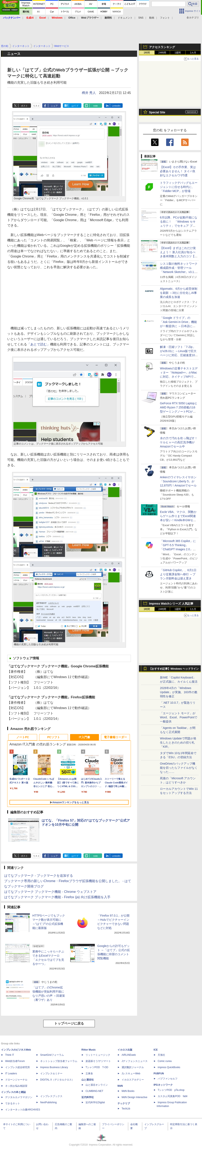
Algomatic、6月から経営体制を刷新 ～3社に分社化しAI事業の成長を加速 (178, 293)
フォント (165, 17)
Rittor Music (88, 1049)
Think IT (9, 1054)
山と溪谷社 (87, 1079)
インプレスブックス (51, 1096)
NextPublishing (48, 1102)
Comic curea (164, 1061)
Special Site (157, 112)
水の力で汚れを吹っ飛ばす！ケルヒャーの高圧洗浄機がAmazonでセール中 (178, 442)
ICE (156, 1049)
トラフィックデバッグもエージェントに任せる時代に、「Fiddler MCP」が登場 (178, 187)
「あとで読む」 (38, 344)
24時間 (162, 52)
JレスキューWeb (131, 1073)
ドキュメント (125, 17)
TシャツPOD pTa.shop (171, 1090)
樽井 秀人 (89, 93)
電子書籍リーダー (115, 737)
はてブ (75, 105)
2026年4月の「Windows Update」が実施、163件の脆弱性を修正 (178, 692)
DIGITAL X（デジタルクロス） (57, 1079)
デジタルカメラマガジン (18, 1097)
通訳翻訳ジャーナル (133, 1067)
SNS (140, 17)
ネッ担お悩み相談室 (16, 1085)
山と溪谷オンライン (97, 1084)
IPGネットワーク (163, 1084)
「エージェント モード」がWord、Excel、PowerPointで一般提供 (178, 717)
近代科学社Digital (95, 1102)
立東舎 (89, 1073)
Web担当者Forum (15, 1061)
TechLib (126, 1108)
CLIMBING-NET (94, 1091)
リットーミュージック (98, 1054)
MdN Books (128, 1091)
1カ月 (193, 52)
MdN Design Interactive (134, 1097)
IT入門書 (84, 737)
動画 (151, 17)
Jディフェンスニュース (135, 1061)
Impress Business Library (54, 1067)
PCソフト (53, 737)
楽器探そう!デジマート (98, 1061)
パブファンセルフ (167, 1078)
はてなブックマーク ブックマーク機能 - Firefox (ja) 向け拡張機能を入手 (57, 897)
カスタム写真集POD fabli (172, 1096)
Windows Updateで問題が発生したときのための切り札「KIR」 (178, 742)
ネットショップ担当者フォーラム (58, 1061)
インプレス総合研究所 (17, 1067)
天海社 (161, 1054)
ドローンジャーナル (16, 1079)
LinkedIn (116, 105)
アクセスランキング (162, 47)
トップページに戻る (69, 1023)
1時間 (147, 52)
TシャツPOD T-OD (97, 1067)
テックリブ (123, 1103)
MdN (120, 1085)
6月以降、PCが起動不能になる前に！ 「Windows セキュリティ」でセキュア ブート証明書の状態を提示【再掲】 (178, 226)
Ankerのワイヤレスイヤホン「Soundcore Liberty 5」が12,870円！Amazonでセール (178, 481)
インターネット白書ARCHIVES (22, 1109)
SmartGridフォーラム (52, 1054)
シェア (54, 105)
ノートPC (22, 737)
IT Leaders (11, 1073)
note (95, 105)
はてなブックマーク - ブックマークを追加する (38, 875)
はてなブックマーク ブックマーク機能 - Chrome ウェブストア (50, 891)
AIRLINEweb (129, 1054)
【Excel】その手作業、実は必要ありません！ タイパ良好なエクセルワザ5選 (178, 171)
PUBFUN (159, 1073)
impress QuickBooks (169, 1067)
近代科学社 (87, 1097)
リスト (36, 105)
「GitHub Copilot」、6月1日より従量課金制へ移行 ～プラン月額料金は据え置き (178, 574)
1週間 (178, 52)
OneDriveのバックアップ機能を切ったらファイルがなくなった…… (178, 767)
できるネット (12, 1103)
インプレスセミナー (51, 1073)
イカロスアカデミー (133, 1079)
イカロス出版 (124, 1049)
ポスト (24, 105)
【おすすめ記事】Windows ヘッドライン (174, 668)
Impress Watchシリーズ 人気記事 (171, 603)
